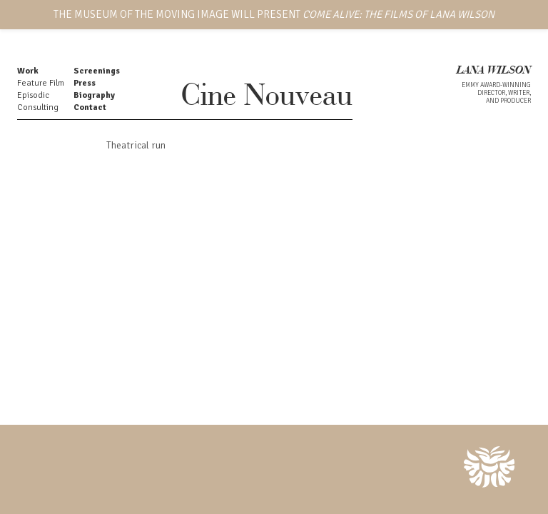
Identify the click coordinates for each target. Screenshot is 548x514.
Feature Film (40, 83)
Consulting (38, 107)
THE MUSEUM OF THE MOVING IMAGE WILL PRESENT (274, 14)
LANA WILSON (494, 71)
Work (28, 71)
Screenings (96, 71)
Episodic (33, 95)
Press (84, 83)
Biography (94, 95)
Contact (89, 107)
